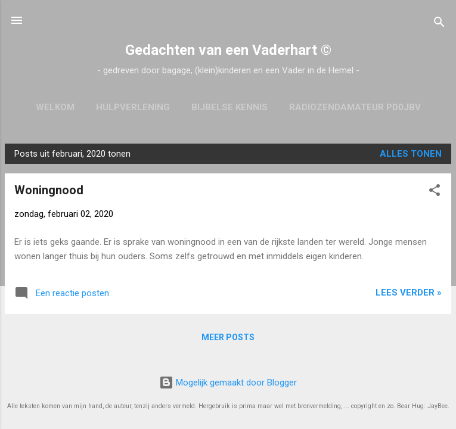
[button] (434, 192)
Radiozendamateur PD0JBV (355, 107)
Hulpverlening (133, 107)
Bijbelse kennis (229, 107)
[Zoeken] (439, 24)
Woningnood (48, 190)
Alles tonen (411, 153)
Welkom (55, 107)
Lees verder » (409, 292)
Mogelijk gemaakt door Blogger (228, 382)
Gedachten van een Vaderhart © (228, 50)
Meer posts (228, 337)
